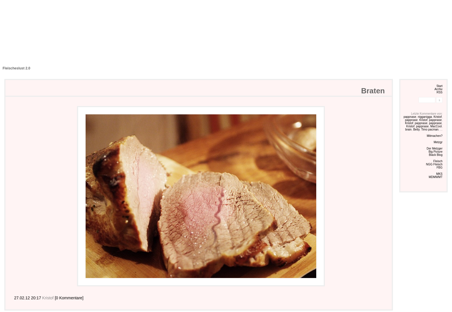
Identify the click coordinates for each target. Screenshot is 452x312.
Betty (416, 129)
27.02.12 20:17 (28, 298)
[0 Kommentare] (69, 298)
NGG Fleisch (434, 164)
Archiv (438, 89)
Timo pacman (429, 129)
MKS (439, 173)
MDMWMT (435, 177)
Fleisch (437, 161)
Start (439, 86)
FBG (439, 167)
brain (408, 129)
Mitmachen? (434, 135)
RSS (439, 92)
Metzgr (438, 142)
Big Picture (435, 151)
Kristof (438, 116)
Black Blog (435, 154)
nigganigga (425, 116)
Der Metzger (434, 148)
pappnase (410, 116)
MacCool (436, 126)
